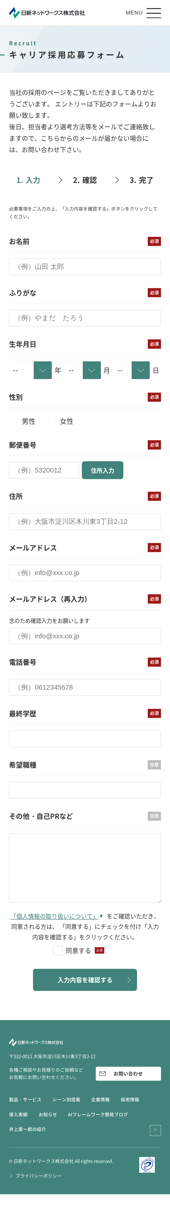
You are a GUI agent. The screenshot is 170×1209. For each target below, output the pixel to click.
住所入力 (102, 470)
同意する (78, 964)
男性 (28, 421)
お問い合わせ (128, 1088)
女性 (67, 421)
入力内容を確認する (85, 994)
